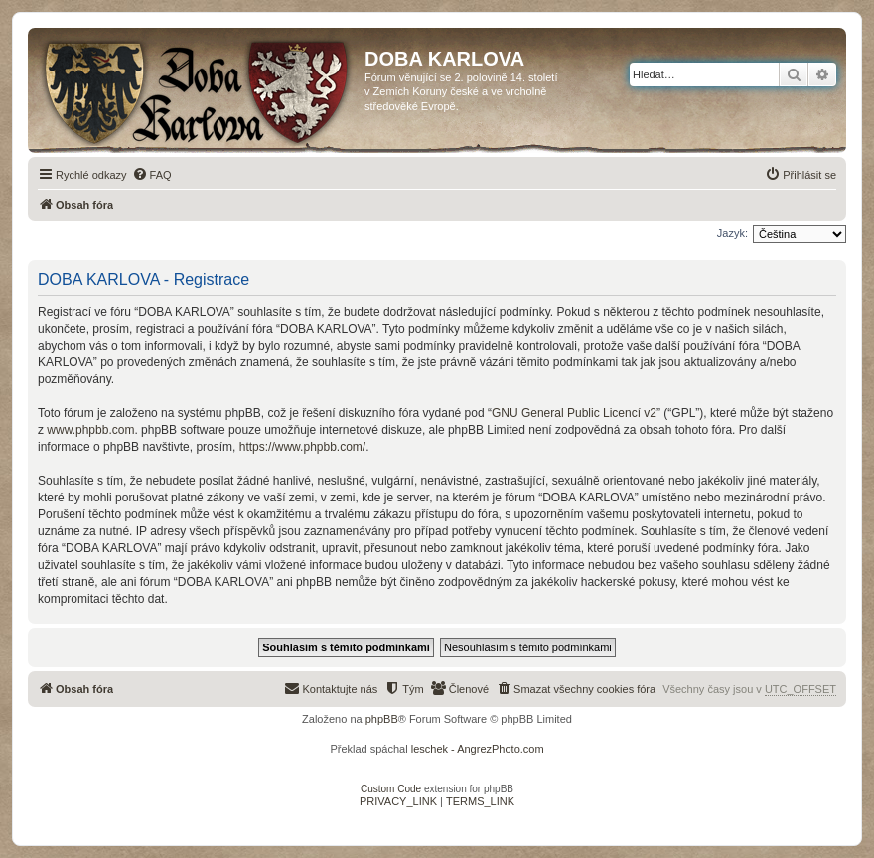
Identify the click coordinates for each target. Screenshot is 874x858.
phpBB (381, 719)
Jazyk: (732, 233)
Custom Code (391, 789)
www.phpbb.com (90, 430)
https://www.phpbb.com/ (302, 447)
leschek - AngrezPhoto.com (477, 749)
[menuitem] (152, 175)
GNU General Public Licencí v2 (574, 413)
